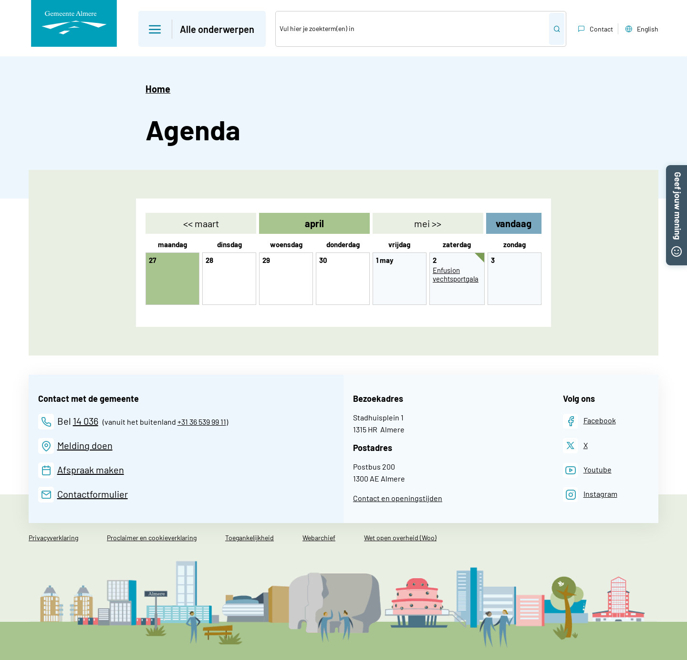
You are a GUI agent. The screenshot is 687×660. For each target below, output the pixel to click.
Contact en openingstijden (397, 498)
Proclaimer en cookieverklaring (152, 538)
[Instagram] (590, 494)
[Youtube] (587, 470)
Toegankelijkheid (249, 538)
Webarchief (318, 538)
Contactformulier (92, 494)
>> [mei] (427, 223)
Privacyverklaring (53, 538)
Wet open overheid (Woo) (400, 538)
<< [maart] (201, 223)
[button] (676, 171)
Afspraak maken (90, 469)
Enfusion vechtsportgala (456, 274)
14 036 (85, 421)
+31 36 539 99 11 (201, 421)
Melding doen (85, 445)
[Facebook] (589, 421)
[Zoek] (412, 29)
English (640, 29)
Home (158, 88)
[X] (575, 445)
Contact (594, 29)
